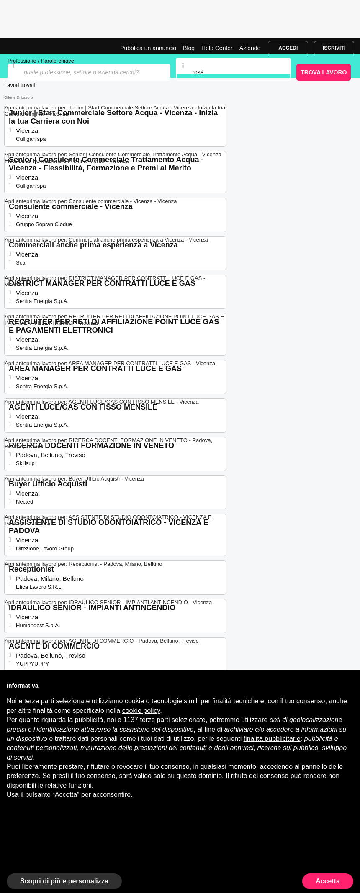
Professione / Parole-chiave (41, 61)
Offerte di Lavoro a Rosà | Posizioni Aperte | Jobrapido (27, 46)
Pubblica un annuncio (148, 48)
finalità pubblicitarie (272, 738)
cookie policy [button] (141, 710)
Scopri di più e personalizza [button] (64, 881)
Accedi (288, 48)
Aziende (250, 48)
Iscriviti (334, 48)
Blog (189, 48)
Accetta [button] (328, 881)
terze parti (155, 719)
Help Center (217, 48)
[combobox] (233, 72)
